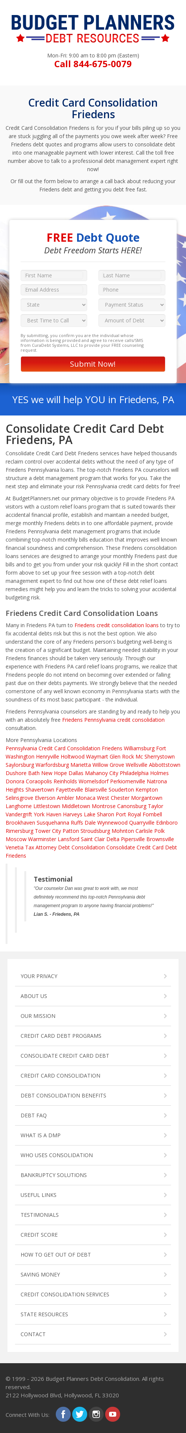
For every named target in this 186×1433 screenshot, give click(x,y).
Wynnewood (112, 822)
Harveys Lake (79, 814)
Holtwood (73, 756)
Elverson (45, 797)
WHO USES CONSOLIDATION (57, 1155)
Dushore (16, 773)
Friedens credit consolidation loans (116, 625)
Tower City (48, 830)
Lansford (68, 839)
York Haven (47, 814)
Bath (34, 773)
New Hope (54, 773)
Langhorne (19, 806)
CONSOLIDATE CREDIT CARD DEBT (65, 1055)
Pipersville (133, 839)
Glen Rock (122, 756)
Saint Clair (93, 839)
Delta (112, 839)
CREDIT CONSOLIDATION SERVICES (65, 1294)
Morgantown (146, 797)
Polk (159, 830)
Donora (15, 781)
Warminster (42, 839)
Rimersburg (19, 830)
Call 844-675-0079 (93, 63)
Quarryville (142, 822)
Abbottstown (164, 764)
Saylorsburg (20, 764)
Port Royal (128, 814)
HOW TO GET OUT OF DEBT (56, 1254)
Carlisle (144, 830)
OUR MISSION (38, 1015)
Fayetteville (69, 789)
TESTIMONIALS (40, 1214)
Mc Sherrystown (155, 756)
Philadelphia (134, 773)
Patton (70, 830)
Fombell (152, 814)
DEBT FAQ (34, 1115)
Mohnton (123, 830)
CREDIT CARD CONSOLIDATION (60, 1075)
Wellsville (136, 764)
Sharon (105, 814)
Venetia (15, 847)
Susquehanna (53, 822)
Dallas (75, 773)
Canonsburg (131, 806)
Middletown (76, 806)
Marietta (80, 764)
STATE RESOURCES (44, 1314)
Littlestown (46, 806)
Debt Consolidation (81, 847)
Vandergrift (19, 814)
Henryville (47, 756)
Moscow (16, 839)
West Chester (113, 797)
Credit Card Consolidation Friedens (80, 748)
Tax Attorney (41, 847)
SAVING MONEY (40, 1274)
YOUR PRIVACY (39, 976)
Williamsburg (139, 748)
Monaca (85, 797)
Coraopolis (39, 781)
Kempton (146, 789)
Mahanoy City (101, 773)
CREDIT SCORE (39, 1234)
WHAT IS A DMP (41, 1135)
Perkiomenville (127, 781)
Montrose (104, 806)
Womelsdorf (94, 781)
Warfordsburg (52, 764)
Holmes (159, 773)
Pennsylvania (21, 748)
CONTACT (33, 1334)
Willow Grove (108, 764)
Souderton (121, 789)
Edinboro (167, 822)
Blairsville (96, 789)
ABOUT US (34, 995)
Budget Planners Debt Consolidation (92, 1378)
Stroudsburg (95, 830)
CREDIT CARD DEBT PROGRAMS (61, 1035)
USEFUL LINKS (39, 1194)
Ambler (65, 797)
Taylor (155, 806)
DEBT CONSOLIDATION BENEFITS (63, 1095)
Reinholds (65, 781)
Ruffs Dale (83, 822)
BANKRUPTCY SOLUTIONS (54, 1175)
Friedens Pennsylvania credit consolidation (113, 719)
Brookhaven (20, 822)
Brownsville (160, 839)
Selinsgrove (19, 797)
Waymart (97, 756)
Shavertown (39, 789)
